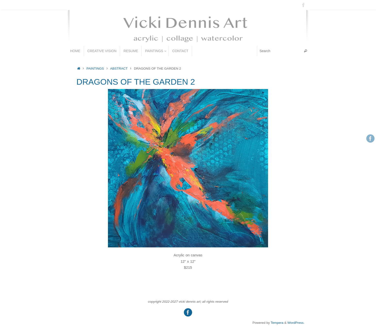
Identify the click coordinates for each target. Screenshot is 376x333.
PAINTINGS (95, 68)
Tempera (277, 323)
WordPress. (295, 323)
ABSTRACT (119, 68)
